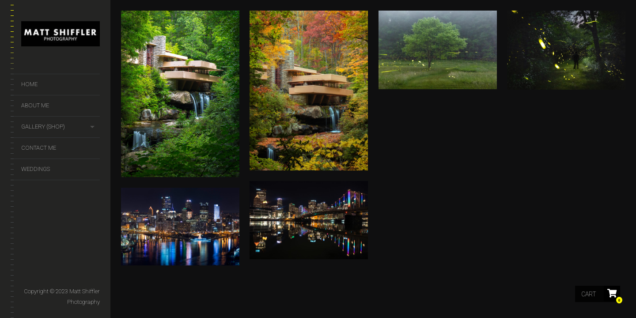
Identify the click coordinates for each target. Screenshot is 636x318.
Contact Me (38, 147)
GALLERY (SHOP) (43, 126)
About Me (35, 105)
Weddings (35, 169)
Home (29, 84)
